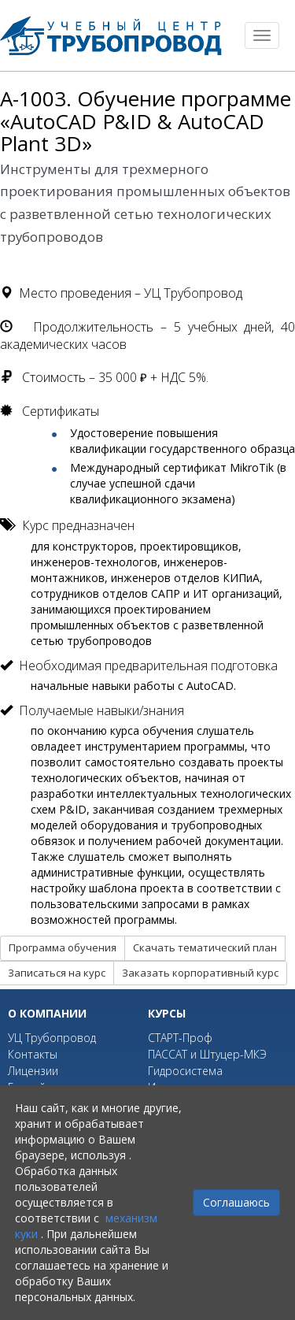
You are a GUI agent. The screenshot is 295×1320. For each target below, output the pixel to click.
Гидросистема (185, 1070)
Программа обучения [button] (62, 947)
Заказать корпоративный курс (200, 973)
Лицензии (33, 1070)
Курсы (167, 1013)
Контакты (32, 1054)
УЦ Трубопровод (52, 1037)
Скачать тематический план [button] (205, 947)
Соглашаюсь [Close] (236, 1202)
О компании (47, 1013)
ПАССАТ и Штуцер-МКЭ (207, 1054)
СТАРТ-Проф (180, 1037)
